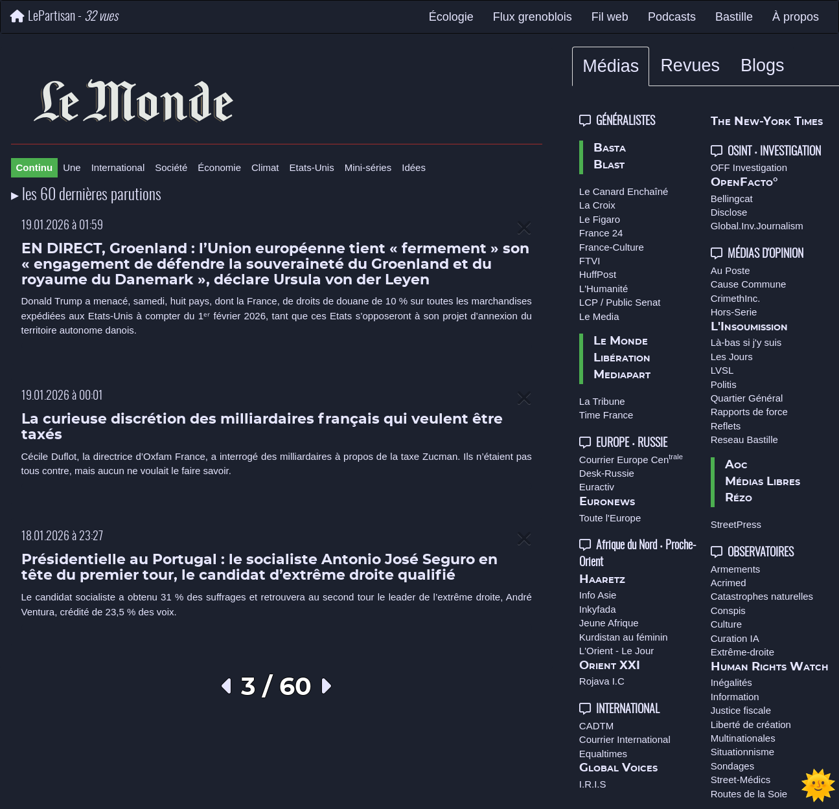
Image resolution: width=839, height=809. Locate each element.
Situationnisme (742, 751)
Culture (726, 624)
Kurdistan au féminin (623, 637)
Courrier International (625, 739)
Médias (610, 66)
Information (735, 696)
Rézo (738, 498)
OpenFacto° (744, 182)
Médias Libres (762, 482)
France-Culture (611, 247)
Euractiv (596, 486)
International (118, 167)
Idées (414, 167)
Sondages (733, 765)
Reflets (726, 425)
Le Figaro (599, 219)
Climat (265, 167)
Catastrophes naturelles (762, 596)
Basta (609, 148)
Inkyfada (597, 609)
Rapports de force (749, 411)
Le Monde (620, 341)
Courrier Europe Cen (631, 459)
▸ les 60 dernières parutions (86, 195)
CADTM (596, 725)
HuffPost (597, 274)
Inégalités (731, 682)
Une (72, 167)
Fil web (610, 16)
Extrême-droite (742, 651)
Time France (606, 414)
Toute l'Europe (610, 517)
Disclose (729, 212)
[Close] (524, 228)
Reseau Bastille (744, 439)
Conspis (728, 610)
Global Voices (618, 768)
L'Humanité (603, 288)
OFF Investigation (749, 167)
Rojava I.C (602, 681)
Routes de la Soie (749, 793)
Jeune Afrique (609, 622)
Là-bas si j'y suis (746, 342)
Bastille (734, 16)
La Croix (597, 205)
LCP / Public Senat (620, 302)
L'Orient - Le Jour (616, 650)
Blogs (763, 65)
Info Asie (598, 594)
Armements (736, 569)
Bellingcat (732, 198)
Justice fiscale (741, 710)
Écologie (451, 16)
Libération (621, 358)
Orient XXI (609, 666)
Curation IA (735, 638)
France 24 (601, 232)
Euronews (607, 502)
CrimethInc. (736, 298)
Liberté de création (751, 724)
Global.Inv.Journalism (757, 225)
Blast (609, 165)
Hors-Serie (734, 311)
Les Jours (732, 356)
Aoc (736, 465)
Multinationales (743, 738)
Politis (724, 384)
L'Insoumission (749, 327)
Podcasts (672, 16)
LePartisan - (64, 16)
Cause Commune (749, 284)
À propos (795, 16)
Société (171, 167)
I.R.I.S (592, 784)
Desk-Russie (606, 473)
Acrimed (728, 582)
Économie (219, 167)
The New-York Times (767, 122)
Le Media (599, 316)
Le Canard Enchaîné (624, 191)
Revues (690, 65)
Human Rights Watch (770, 667)
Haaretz (602, 580)
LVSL (722, 370)
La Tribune (602, 401)
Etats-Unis (312, 167)
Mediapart (621, 375)
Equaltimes (603, 753)
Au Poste (730, 270)
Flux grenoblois (532, 16)
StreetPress (736, 524)
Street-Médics (741, 779)
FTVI (590, 260)
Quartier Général (747, 398)
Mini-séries (368, 167)
